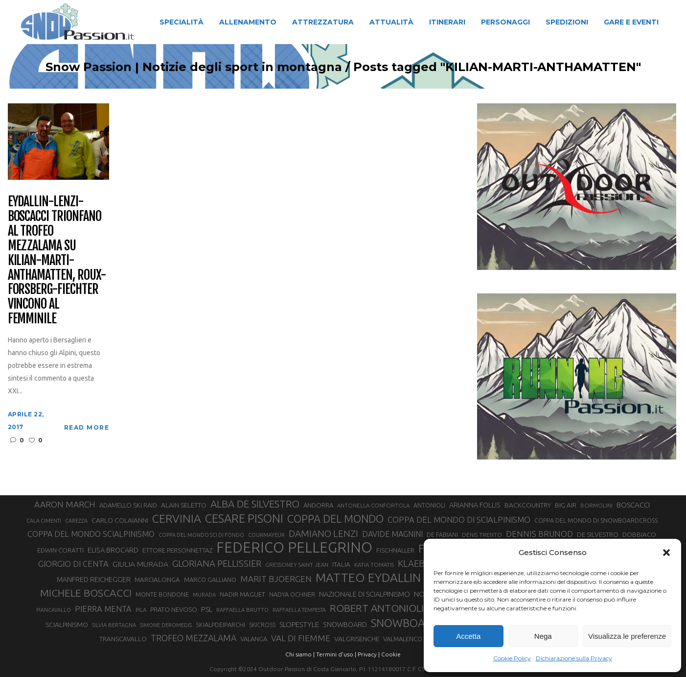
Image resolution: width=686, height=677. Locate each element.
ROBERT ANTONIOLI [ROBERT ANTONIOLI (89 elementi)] (377, 608)
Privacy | (369, 654)
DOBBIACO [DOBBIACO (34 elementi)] (639, 534)
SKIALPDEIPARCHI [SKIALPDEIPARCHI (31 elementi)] (220, 624)
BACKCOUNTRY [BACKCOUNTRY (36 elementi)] (527, 505)
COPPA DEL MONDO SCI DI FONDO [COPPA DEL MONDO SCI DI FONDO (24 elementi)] (201, 535)
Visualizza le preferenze (627, 636)
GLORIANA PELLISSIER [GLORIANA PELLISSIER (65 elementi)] (216, 563)
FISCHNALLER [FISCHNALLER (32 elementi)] (395, 550)
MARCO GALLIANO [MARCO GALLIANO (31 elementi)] (210, 579)
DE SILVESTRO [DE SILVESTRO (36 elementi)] (597, 534)
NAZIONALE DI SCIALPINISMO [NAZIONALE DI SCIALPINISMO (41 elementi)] (364, 594)
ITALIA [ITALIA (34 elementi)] (341, 564)
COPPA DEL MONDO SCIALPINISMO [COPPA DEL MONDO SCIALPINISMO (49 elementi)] (91, 534)
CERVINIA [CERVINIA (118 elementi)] (176, 518)
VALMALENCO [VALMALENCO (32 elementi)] (402, 638)
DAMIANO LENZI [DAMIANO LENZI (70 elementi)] (323, 533)
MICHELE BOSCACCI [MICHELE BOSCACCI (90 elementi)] (86, 593)
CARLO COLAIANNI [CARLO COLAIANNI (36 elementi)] (119, 520)
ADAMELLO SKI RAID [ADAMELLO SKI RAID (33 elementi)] (128, 505)
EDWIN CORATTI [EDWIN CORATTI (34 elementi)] (60, 550)
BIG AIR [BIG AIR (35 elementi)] (565, 505)
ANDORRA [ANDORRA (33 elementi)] (318, 505)
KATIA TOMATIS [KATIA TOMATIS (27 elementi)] (374, 564)
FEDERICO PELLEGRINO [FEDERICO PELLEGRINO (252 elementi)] (294, 547)
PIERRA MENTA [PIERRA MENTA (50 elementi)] (103, 608)
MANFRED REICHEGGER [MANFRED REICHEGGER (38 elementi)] (94, 579)
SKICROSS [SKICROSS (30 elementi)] (262, 624)
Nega (543, 636)
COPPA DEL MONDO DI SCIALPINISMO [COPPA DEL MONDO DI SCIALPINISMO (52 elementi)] (459, 519)
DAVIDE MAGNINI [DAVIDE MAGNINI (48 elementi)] (392, 534)
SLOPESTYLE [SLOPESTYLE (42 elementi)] (299, 624)
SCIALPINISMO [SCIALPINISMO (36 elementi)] (67, 625)
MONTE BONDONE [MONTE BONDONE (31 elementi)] (162, 594)
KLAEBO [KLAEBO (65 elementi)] (415, 563)
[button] (666, 552)
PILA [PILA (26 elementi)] (141, 610)
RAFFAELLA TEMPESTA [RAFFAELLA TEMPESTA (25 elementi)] (299, 610)
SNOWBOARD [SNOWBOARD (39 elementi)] (345, 625)
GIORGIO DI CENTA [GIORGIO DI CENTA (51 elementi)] (73, 563)
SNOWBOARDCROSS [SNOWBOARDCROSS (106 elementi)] (421, 623)
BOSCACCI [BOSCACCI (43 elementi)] (633, 505)
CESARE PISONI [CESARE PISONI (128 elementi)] (244, 518)
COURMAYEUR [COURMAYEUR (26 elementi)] (266, 535)
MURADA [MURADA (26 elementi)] (204, 595)
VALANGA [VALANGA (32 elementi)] (253, 638)
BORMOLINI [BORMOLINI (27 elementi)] (596, 505)
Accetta (468, 636)
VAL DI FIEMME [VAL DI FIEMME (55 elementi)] (300, 638)
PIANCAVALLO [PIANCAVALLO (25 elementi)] (53, 610)
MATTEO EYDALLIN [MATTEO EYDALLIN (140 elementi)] (368, 577)
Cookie (391, 654)
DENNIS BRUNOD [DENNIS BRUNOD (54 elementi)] (539, 533)
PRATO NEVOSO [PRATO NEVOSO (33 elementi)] (173, 609)
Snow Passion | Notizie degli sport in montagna (186, 67)
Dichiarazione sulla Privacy (574, 658)
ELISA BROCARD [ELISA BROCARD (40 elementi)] (113, 550)
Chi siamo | (300, 654)
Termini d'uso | (336, 654)
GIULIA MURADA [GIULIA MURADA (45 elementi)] (140, 564)
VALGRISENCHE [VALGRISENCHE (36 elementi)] (356, 639)
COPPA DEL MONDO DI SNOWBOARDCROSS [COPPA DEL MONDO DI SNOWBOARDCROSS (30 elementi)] (596, 520)
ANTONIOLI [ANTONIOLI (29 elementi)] (429, 505)
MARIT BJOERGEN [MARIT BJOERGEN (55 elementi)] (276, 578)
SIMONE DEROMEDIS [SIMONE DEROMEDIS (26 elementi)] (166, 625)
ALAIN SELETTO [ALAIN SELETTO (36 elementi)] (183, 505)
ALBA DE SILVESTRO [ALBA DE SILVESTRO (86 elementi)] (254, 503)
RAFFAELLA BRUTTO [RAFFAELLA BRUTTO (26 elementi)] (242, 610)
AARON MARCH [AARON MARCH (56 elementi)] (64, 504)
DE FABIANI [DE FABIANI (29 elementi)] (442, 535)
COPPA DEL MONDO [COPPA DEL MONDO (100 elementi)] (335, 519)
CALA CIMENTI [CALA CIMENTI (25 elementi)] (43, 521)
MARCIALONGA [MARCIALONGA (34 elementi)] (157, 579)
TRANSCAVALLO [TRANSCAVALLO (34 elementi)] (123, 639)
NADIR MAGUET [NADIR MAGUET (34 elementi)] (242, 594)
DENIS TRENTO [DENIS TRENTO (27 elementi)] (482, 535)
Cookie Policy (512, 658)
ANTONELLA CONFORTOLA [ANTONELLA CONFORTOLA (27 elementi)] (373, 505)
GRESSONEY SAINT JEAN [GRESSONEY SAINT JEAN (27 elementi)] (296, 564)
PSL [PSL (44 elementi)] (206, 609)
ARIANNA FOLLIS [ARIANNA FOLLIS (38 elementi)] (475, 505)
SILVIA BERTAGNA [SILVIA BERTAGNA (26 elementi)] (114, 625)
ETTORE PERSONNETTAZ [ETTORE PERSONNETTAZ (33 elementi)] (177, 550)
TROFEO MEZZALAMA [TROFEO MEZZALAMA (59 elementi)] (193, 638)
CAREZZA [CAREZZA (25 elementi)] (76, 521)
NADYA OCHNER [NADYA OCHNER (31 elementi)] (292, 594)
